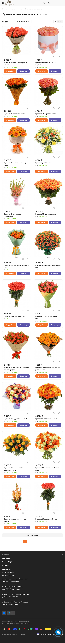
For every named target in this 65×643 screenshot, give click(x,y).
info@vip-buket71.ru (9, 575)
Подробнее (10, 71)
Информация (7, 562)
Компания (6, 558)
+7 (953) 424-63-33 (9, 572)
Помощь (5, 565)
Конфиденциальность (9, 634)
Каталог (5, 555)
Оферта (22, 634)
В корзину (23, 71)
